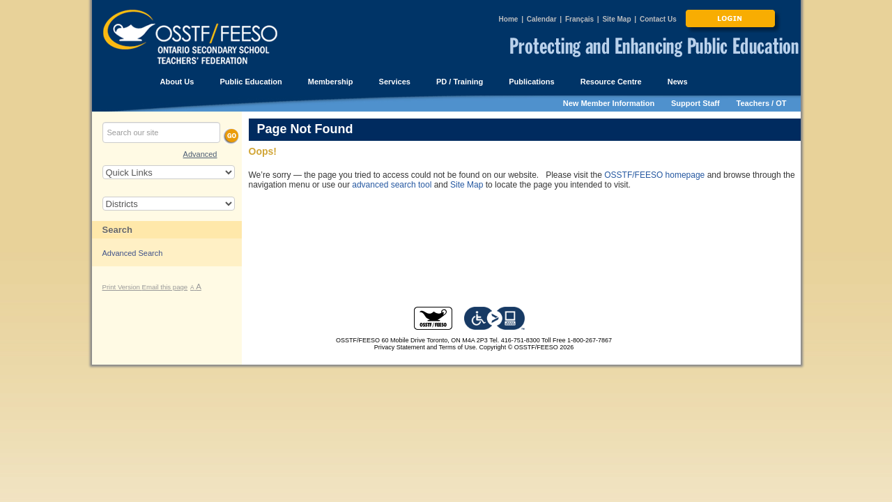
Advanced (200, 154)
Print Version (122, 287)
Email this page (165, 287)
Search (117, 230)
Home (508, 19)
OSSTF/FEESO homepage (654, 175)
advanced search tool (391, 185)
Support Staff (695, 103)
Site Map (616, 19)
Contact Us (658, 19)
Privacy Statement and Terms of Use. (425, 347)
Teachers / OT (762, 103)
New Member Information (608, 103)
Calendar (542, 19)
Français (579, 19)
